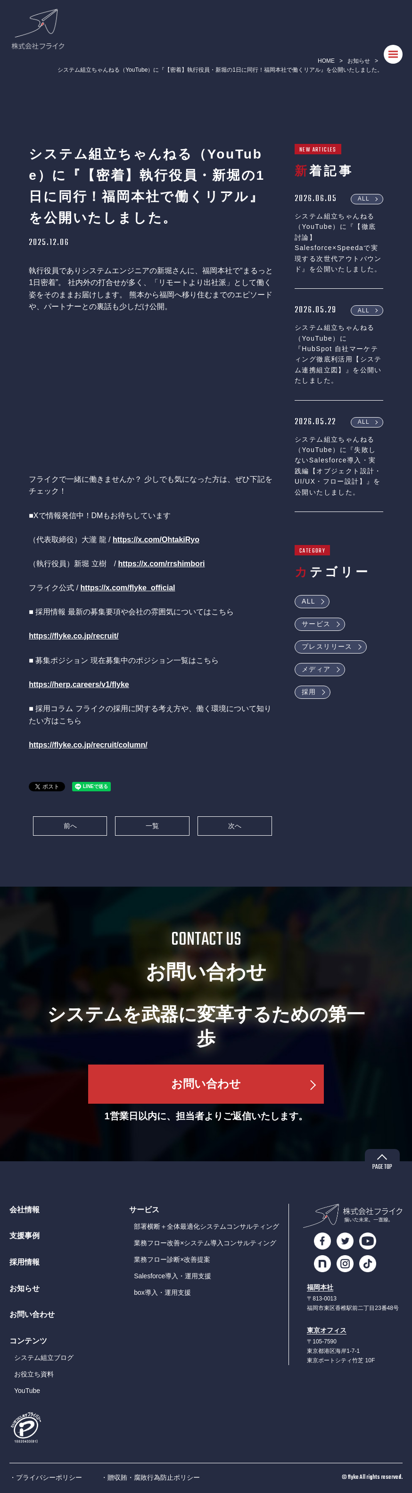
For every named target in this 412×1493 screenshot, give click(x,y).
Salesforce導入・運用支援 (172, 1276)
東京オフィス (326, 1330)
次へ (234, 826)
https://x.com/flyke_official (128, 588)
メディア (316, 669)
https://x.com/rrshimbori (161, 564)
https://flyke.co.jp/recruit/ (73, 636)
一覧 (152, 826)
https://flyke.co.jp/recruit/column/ (88, 745)
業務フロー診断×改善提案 (172, 1259)
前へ (70, 826)
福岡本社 (320, 1287)
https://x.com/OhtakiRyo (156, 540)
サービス (316, 624)
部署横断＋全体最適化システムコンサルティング (206, 1226)
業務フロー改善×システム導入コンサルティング (205, 1243)
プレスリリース (327, 646)
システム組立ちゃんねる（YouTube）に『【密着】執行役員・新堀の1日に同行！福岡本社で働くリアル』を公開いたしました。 (220, 70)
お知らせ (358, 61)
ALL (364, 198)
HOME (326, 61)
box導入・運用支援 (162, 1292)
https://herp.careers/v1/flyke (79, 684)
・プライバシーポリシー (45, 1477)
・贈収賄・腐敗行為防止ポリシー (150, 1477)
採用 (309, 692)
